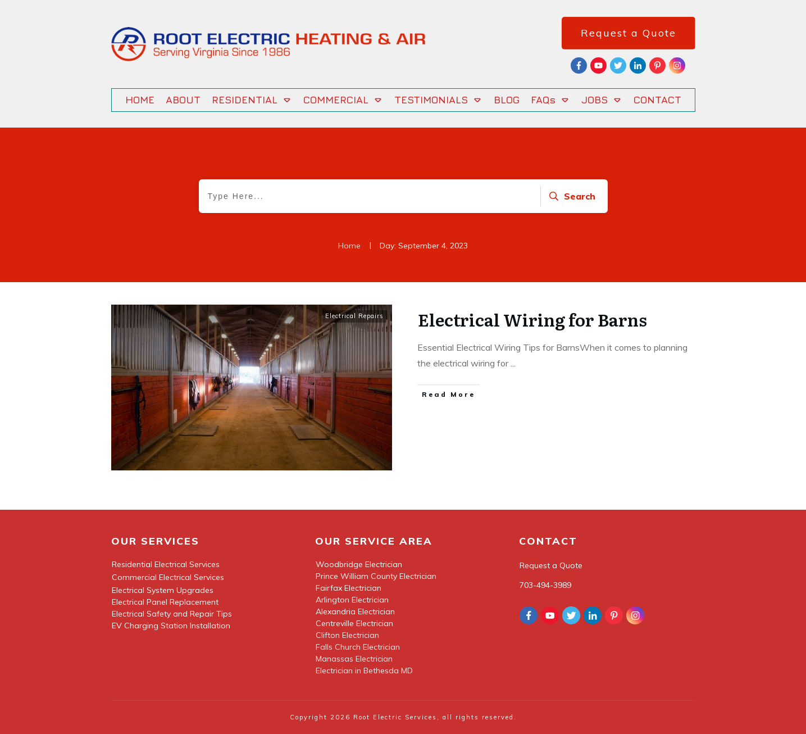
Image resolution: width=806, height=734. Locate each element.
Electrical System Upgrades (162, 590)
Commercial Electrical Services (168, 577)
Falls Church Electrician (358, 647)
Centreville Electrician (354, 623)
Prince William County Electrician (376, 576)
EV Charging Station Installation (171, 625)
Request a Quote (551, 565)
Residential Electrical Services (166, 564)
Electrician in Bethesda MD (364, 670)
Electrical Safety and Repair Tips (172, 614)
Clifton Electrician (347, 635)
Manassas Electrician (354, 659)
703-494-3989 (545, 585)
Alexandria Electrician (355, 611)
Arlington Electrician (352, 600)
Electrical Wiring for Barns (532, 319)
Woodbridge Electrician (359, 564)
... (513, 363)
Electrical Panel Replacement (165, 602)
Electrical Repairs (354, 316)
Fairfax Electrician (348, 588)
